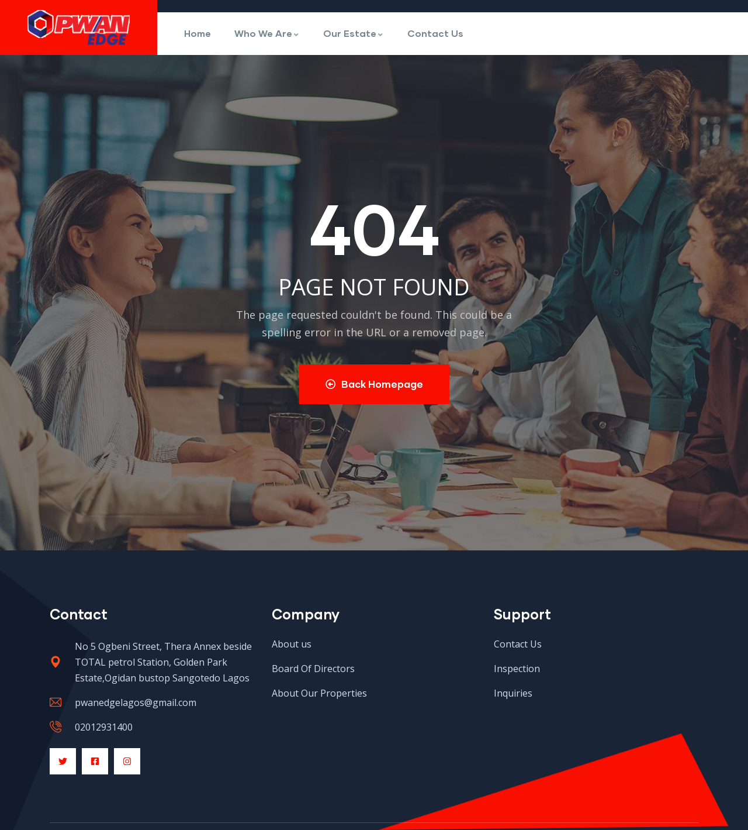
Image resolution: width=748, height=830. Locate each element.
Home (197, 33)
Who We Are (267, 33)
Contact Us (435, 33)
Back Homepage (374, 384)
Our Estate (353, 33)
